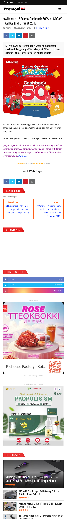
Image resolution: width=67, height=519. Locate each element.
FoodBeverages (43, 28)
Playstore (22, 155)
